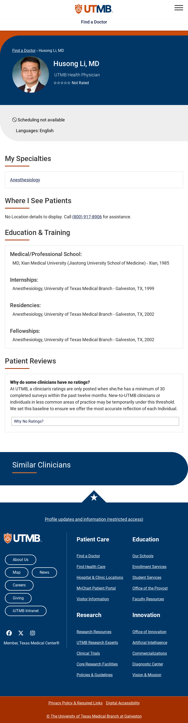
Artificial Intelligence (149, 642)
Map (17, 572)
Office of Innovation (149, 632)
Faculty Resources (148, 599)
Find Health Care (91, 566)
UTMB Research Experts (97, 642)
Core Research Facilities (97, 664)
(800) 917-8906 (87, 216)
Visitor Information (93, 599)
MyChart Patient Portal (96, 588)
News (44, 572)
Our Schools (142, 556)
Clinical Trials (88, 653)
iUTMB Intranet (26, 610)
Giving (18, 598)
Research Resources (94, 632)
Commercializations (149, 653)
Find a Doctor (94, 21)
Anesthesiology (25, 179)
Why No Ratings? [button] (29, 421)
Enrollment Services (149, 566)
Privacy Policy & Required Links (75, 703)
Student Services (146, 577)
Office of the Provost (150, 588)
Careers (19, 585)
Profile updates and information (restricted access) (94, 519)
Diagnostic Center (147, 664)
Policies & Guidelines (95, 675)
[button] (179, 8)
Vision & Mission (146, 675)
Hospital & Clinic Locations (100, 577)
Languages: (27, 130)
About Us (20, 559)
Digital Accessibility (123, 703)
